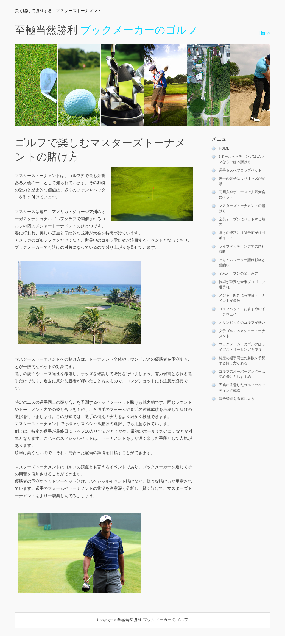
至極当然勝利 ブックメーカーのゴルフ (152, 619)
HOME (224, 148)
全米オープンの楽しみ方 (238, 273)
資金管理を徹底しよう (237, 399)
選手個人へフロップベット (240, 170)
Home (264, 32)
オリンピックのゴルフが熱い (242, 322)
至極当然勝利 (106, 29)
